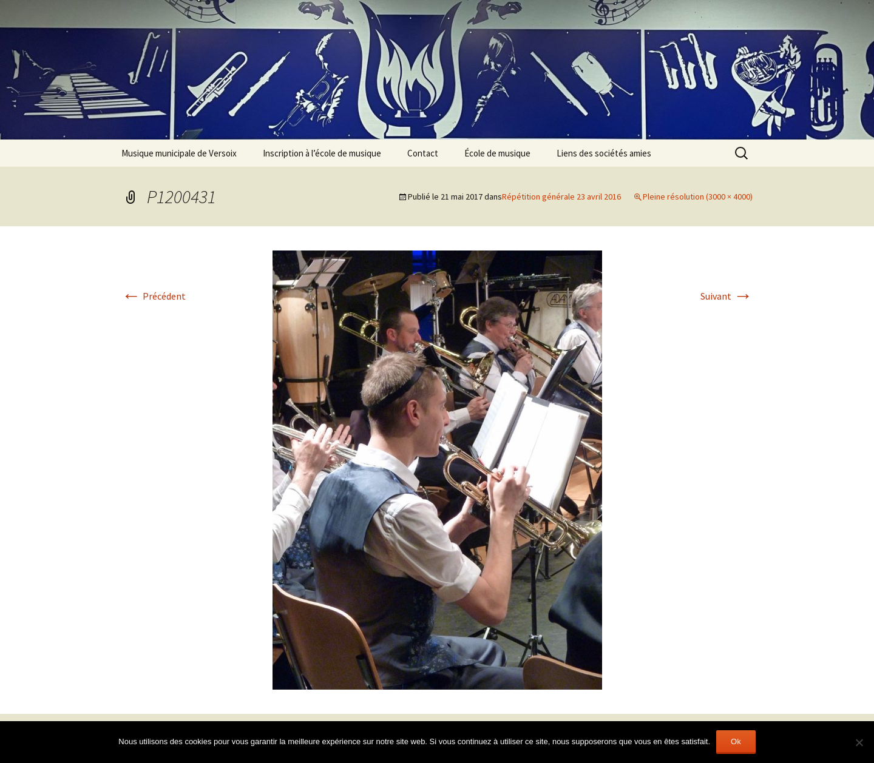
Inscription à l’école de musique (322, 153)
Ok (736, 741)
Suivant (726, 296)
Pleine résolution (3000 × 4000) (698, 196)
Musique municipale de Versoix (179, 153)
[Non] (859, 742)
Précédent (153, 296)
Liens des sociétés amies (604, 153)
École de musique (497, 153)
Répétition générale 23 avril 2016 (561, 196)
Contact (422, 153)
